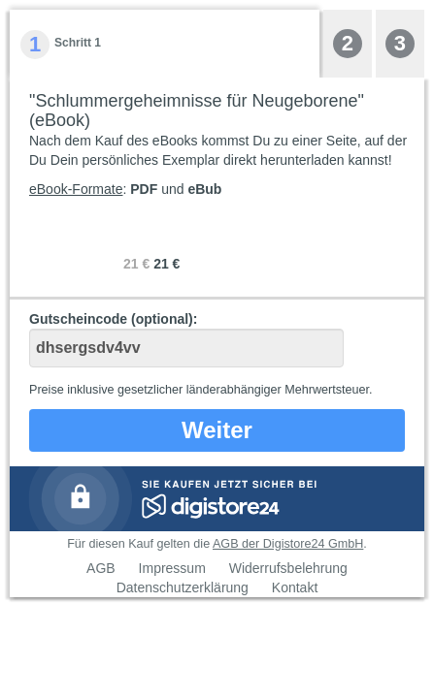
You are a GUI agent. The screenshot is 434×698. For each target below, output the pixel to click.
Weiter (217, 430)
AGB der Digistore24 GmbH (288, 544)
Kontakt (294, 587)
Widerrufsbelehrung (288, 568)
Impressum (172, 568)
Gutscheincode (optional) (186, 339)
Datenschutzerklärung (183, 587)
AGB (101, 568)
